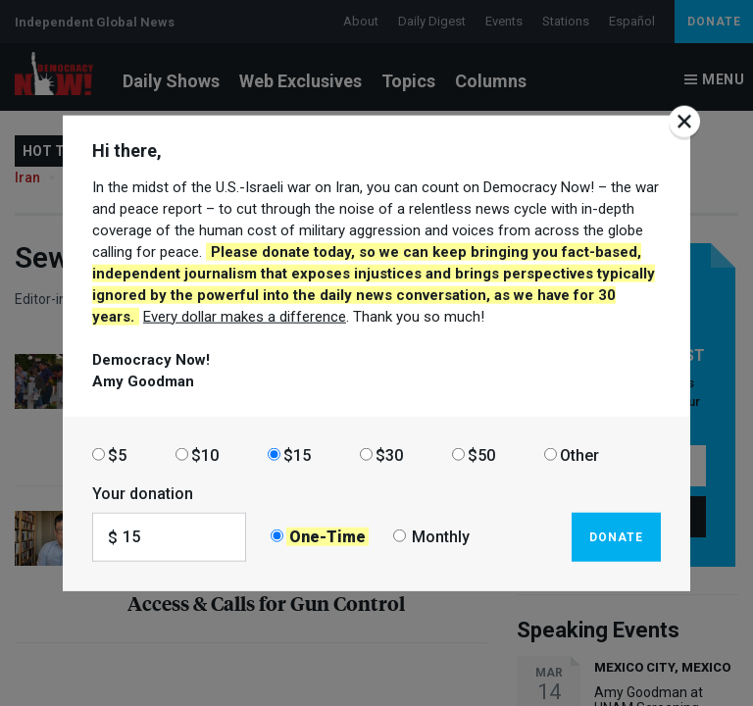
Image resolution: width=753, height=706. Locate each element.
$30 (389, 454)
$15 (297, 454)
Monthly (441, 537)
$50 (481, 454)
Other (579, 454)
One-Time (327, 537)
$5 (117, 454)
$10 (205, 454)
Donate (616, 536)
